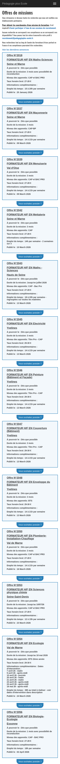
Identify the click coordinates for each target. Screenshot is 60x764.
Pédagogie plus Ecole (14, 3)
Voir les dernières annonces (15, 50)
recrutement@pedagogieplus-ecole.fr (17, 38)
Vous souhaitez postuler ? (29, 102)
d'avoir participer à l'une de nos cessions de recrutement (32, 27)
